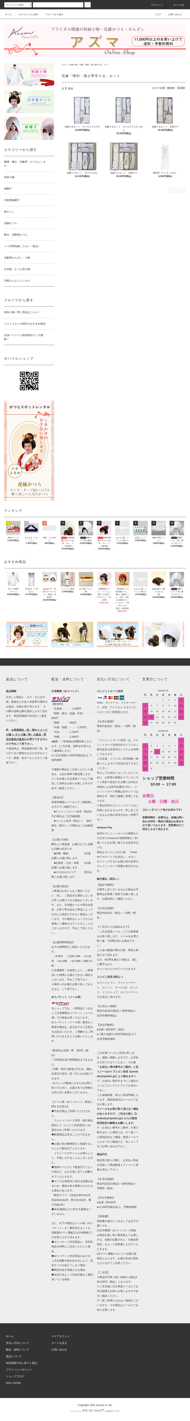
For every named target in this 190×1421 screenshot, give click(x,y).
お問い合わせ (173, 14)
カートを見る (59, 1342)
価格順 (171, 87)
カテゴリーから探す (26, 14)
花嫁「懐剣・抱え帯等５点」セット (94, 65)
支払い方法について (17, 1342)
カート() (176, 5)
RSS (8, 1382)
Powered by (95, 1411)
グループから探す (52, 14)
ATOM (17, 1382)
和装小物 (73, 65)
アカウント (155, 5)
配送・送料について (17, 1349)
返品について (14, 1356)
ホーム (8, 14)
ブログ (155, 14)
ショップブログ (15, 1376)
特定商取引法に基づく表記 (21, 1362)
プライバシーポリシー (19, 1369)
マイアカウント (60, 1336)
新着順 (181, 87)
